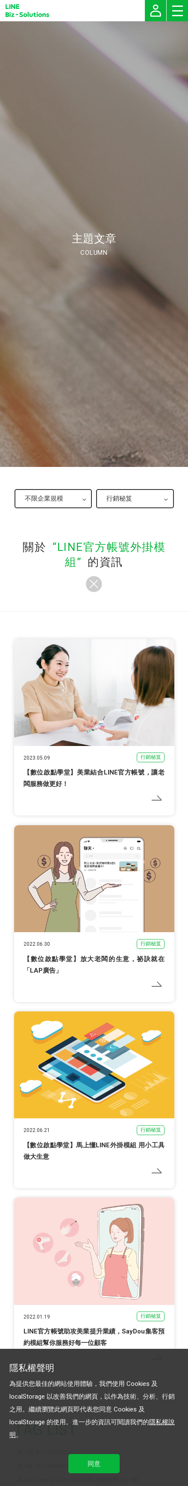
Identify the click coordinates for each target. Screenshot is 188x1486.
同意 (94, 1464)
